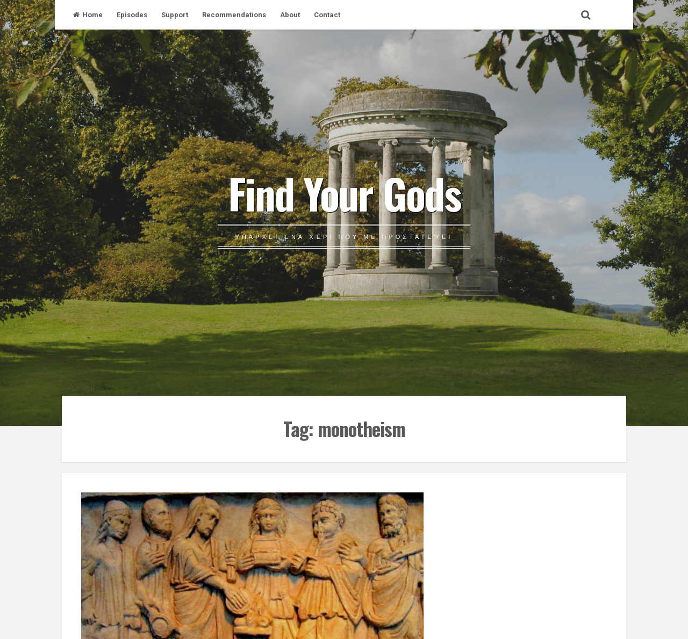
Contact (327, 15)
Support (174, 15)
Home (88, 15)
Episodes (132, 15)
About (290, 15)
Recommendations (234, 15)
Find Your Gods (344, 192)
